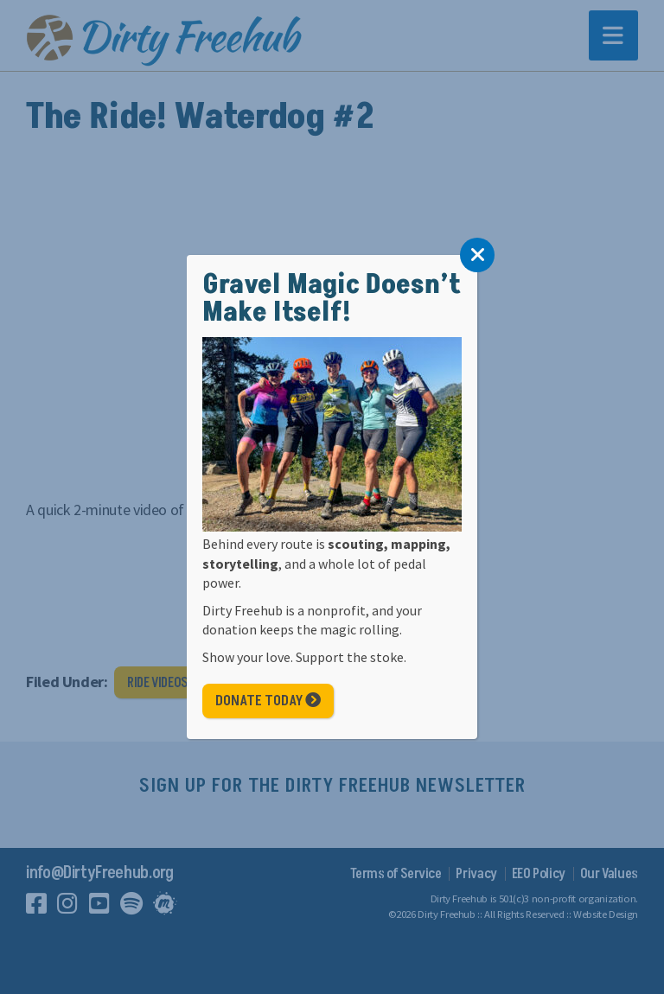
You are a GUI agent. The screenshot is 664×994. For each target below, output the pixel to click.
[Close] (477, 255)
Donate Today (268, 701)
